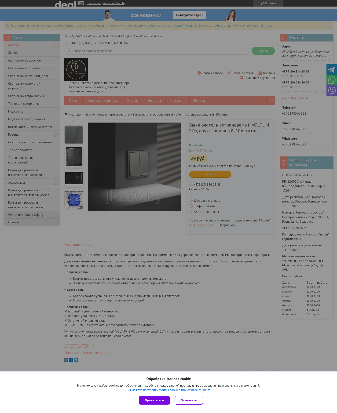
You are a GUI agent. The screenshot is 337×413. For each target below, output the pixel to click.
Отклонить (189, 400)
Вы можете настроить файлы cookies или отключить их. (166, 390)
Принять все (154, 400)
